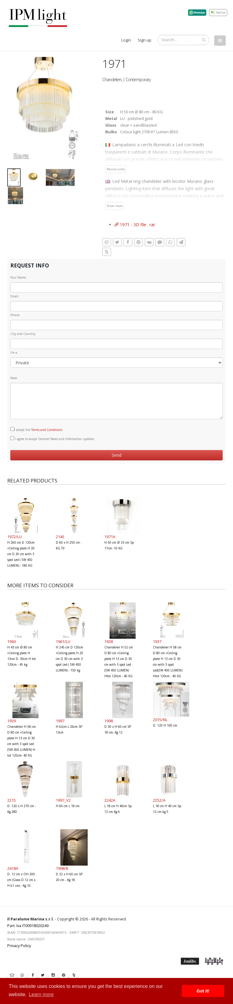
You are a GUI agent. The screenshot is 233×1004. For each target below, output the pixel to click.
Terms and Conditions (46, 430)
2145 (60, 536)
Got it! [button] (203, 991)
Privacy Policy (19, 945)
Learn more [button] (41, 994)
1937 (157, 641)
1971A (109, 536)
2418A (12, 868)
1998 (108, 721)
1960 (11, 641)
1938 (108, 641)
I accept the (36, 429)
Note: (14, 378)
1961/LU (63, 641)
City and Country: (23, 334)
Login (126, 40)
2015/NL (160, 719)
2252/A (159, 800)
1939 (11, 721)
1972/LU (14, 536)
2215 (11, 800)
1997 (60, 721)
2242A (109, 800)
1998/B (62, 868)
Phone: (15, 315)
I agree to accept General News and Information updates (52, 438)
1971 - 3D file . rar (134, 224)
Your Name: (18, 277)
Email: (14, 296)
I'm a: (14, 352)
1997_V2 (63, 800)
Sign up (144, 40)
